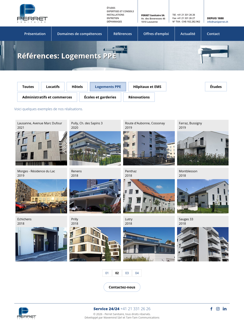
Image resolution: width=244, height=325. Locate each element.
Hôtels (77, 86)
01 (107, 273)
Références (122, 33)
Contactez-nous (122, 287)
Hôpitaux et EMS (147, 86)
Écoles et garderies (100, 97)
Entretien (113, 18)
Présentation (35, 33)
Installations (115, 14)
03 (127, 273)
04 (137, 273)
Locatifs (53, 86)
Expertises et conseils (120, 11)
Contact (213, 33)
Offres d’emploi (156, 33)
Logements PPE (108, 86)
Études (111, 8)
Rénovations (139, 97)
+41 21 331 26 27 (186, 18)
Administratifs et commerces (47, 97)
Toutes (28, 86)
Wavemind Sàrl (113, 317)
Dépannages (114, 21)
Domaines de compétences (79, 33)
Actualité (188, 33)
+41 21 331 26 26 (186, 14)
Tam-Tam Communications (143, 317)
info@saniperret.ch (217, 21)
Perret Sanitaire (114, 314)
